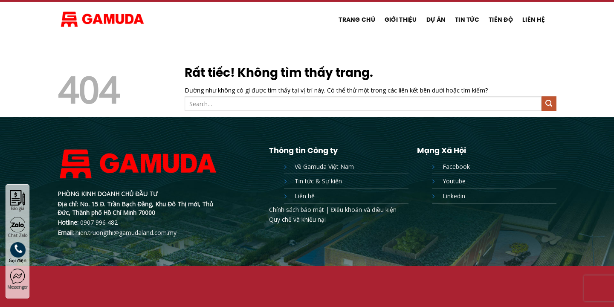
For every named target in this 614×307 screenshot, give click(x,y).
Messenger (17, 279)
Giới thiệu (401, 19)
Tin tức (467, 19)
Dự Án (436, 19)
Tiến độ (501, 19)
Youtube (454, 181)
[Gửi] (549, 103)
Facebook (456, 166)
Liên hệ (533, 19)
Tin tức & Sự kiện (318, 181)
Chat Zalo (17, 227)
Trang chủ (357, 19)
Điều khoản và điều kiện (364, 210)
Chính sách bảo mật (296, 210)
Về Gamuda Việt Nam (324, 166)
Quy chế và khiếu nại (297, 219)
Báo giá (17, 200)
